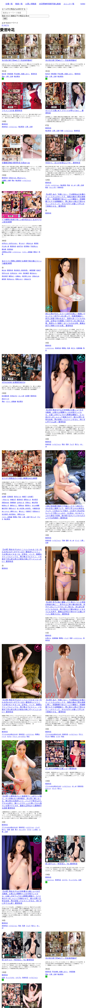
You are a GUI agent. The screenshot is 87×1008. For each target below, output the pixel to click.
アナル (29, 829)
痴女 (46, 187)
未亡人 (73, 348)
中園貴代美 (36, 508)
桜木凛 (4, 74)
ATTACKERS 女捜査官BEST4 (13, 382)
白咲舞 (27, 396)
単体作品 (5, 127)
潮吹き (35, 252)
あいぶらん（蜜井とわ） (10, 511)
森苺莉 (4, 279)
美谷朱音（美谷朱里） (21, 270)
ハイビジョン (13, 127)
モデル (9, 736)
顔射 (8, 829)
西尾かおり (19, 279)
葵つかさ (22, 243)
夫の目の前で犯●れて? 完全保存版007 (17, 60)
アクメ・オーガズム (19, 736)
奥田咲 (36, 243)
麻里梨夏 (32, 270)
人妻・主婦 (9, 76)
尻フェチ (33, 517)
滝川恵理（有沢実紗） (9, 514)
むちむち (5, 25)
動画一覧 (19, 4)
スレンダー (53, 187)
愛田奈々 (28, 505)
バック (66, 638)
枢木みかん (10, 279)
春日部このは (26, 276)
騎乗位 (64, 348)
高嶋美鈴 (13, 502)
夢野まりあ (21, 514)
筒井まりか (17, 496)
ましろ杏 (21, 396)
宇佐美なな (34, 246)
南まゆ (4, 270)
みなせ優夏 (35, 505)
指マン (77, 444)
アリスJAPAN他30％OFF (10, 734)
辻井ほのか (13, 273)
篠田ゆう (11, 276)
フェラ (72, 444)
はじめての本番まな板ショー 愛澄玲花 (61, 769)
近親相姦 (79, 348)
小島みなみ (29, 243)
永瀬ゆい (18, 276)
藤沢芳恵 (5, 508)
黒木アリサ (5, 399)
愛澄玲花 (34, 74)
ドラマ (58, 736)
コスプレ (65, 880)
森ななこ (22, 511)
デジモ (47, 185)
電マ (16, 829)
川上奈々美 (5, 246)
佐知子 (38, 270)
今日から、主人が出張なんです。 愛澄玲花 (62, 163)
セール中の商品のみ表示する (13, 9)
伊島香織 (10, 74)
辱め (3, 76)
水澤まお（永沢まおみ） (10, 243)
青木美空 (35, 499)
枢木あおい (33, 273)
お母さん (48, 638)
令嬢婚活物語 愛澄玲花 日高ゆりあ (16, 163)
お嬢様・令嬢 (6, 180)
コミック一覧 (68, 4)
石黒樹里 (10, 496)
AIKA (20, 273)
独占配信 (17, 76)
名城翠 (4, 496)
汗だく (81, 734)
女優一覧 (9, 4)
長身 (68, 348)
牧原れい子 (5, 505)
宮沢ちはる (5, 273)
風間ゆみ (21, 505)
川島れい (28, 502)
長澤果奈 (27, 246)
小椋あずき (27, 279)
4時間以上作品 (6, 252)
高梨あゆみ (5, 502)
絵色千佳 (20, 246)
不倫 (63, 540)
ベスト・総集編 (27, 252)
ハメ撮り (35, 829)
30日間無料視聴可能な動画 (50, 4)
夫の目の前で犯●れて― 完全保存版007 (61, 60)
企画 (79, 880)
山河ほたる (20, 502)
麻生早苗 (35, 502)
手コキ (47, 736)
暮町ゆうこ (13, 505)
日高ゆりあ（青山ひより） (17, 178)
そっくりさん (73, 880)
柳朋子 (24, 496)
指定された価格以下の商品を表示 (15, 16)
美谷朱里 (5, 276)
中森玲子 (29, 511)
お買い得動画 (30, 4)
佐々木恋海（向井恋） (24, 508)
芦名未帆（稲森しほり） (22, 74)
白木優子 (30, 496)
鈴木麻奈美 (5, 396)
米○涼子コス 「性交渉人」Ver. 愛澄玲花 (61, 864)
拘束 (61, 130)
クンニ (77, 540)
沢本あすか (13, 396)
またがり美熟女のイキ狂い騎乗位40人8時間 (19, 478)
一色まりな (5, 499)
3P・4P (73, 185)
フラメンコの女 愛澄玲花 (12, 111)
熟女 (68, 185)
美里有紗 (10, 249)
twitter (82, 4)
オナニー (48, 788)
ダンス (54, 788)
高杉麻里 (26, 273)
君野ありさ (27, 499)
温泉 (67, 540)
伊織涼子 (13, 499)
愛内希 (4, 249)
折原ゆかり (36, 511)
